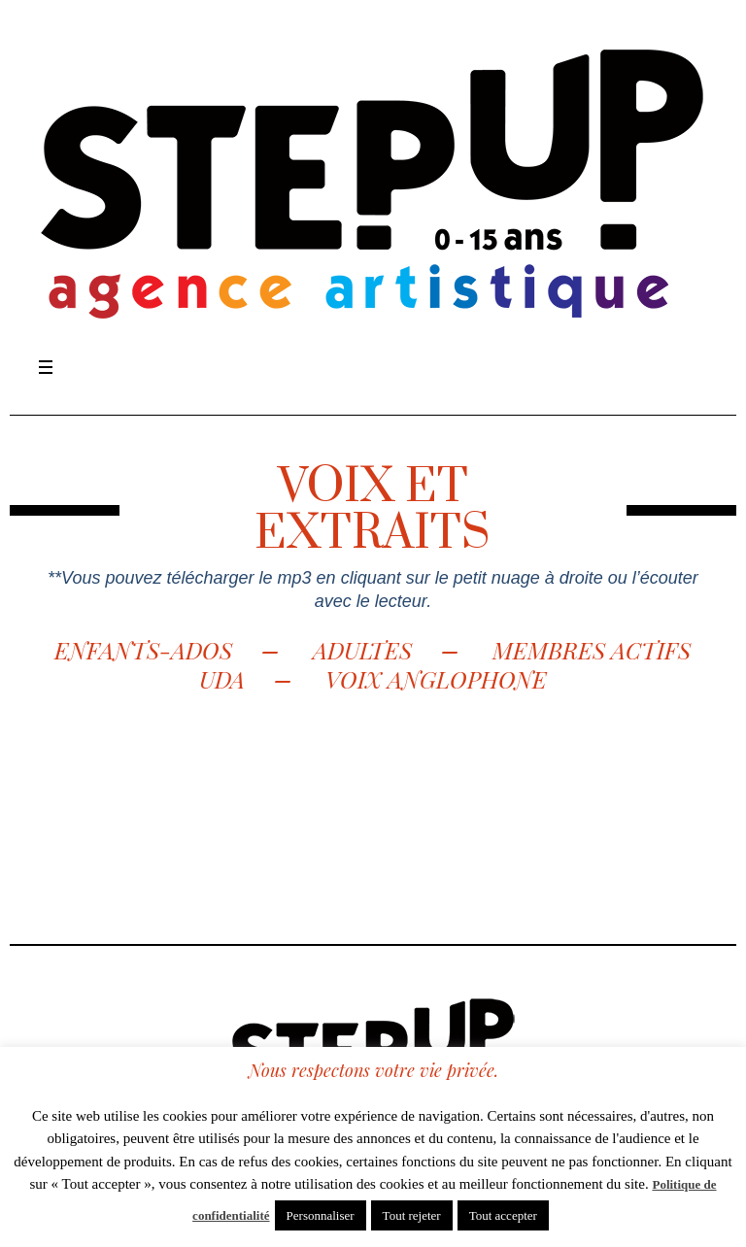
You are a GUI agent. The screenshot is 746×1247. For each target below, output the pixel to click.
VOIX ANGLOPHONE (436, 678)
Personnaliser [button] (321, 1215)
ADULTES (365, 649)
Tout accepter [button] (503, 1215)
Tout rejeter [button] (412, 1215)
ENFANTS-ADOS (143, 649)
